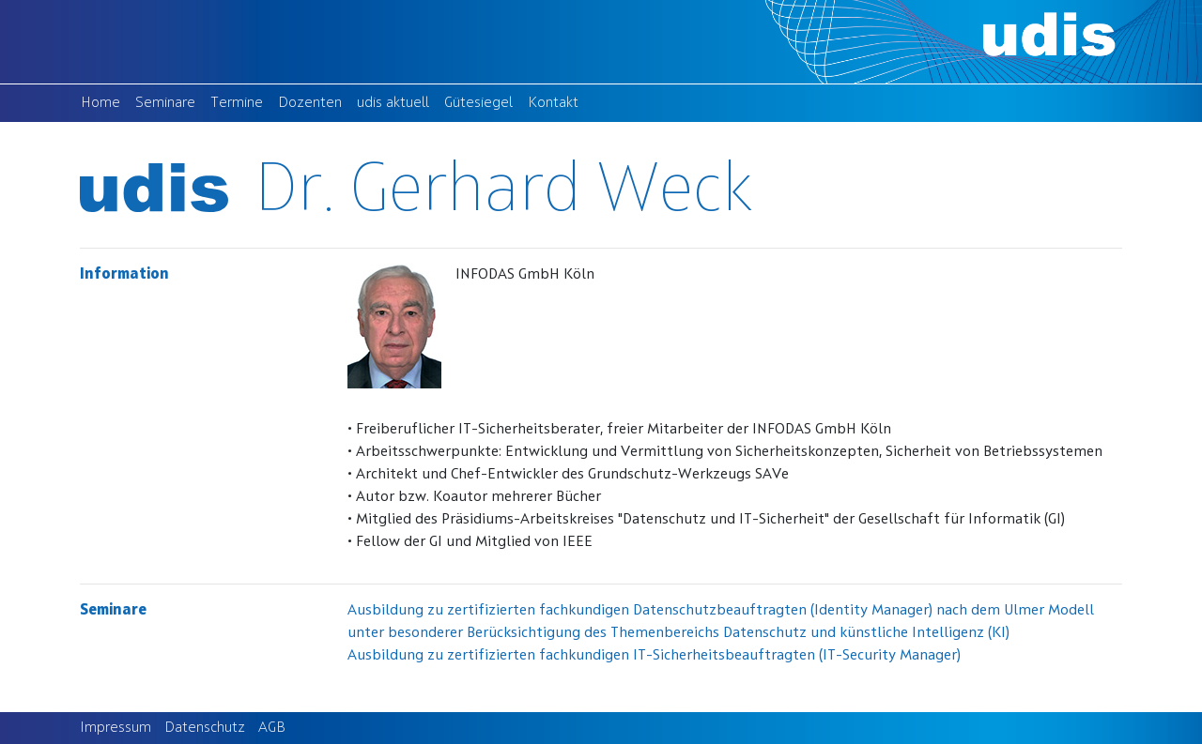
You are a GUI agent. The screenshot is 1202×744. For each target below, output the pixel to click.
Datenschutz (204, 728)
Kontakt (557, 101)
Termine (240, 101)
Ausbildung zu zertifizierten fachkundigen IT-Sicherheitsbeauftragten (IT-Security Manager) (654, 655)
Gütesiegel (482, 101)
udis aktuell (397, 101)
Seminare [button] (165, 103)
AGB (271, 728)
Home (104, 101)
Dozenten (313, 101)
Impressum (115, 728)
